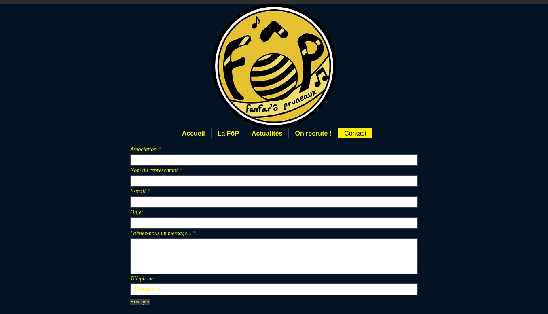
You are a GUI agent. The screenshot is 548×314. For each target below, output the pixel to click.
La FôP (228, 133)
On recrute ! (313, 133)
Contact (355, 133)
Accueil (193, 133)
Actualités (267, 133)
